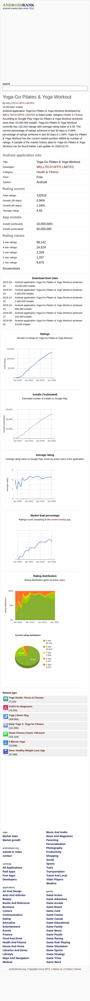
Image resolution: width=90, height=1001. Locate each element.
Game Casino (54, 914)
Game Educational (57, 922)
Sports (50, 863)
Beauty (7, 899)
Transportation (55, 871)
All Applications (12, 867)
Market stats (10, 836)
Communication (12, 914)
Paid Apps (9, 871)
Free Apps (9, 875)
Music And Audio (56, 832)
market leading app (61, 519)
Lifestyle (8, 954)
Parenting (52, 840)
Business (8, 906)
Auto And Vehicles (14, 895)
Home (78, 969)
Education (9, 922)
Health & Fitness (73, 114)
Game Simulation (57, 946)
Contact (68, 969)
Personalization (56, 844)
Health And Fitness (14, 942)
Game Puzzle (54, 934)
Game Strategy (55, 954)
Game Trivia (53, 958)
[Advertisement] (35, 45)
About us (57, 969)
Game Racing (54, 938)
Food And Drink (12, 938)
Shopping (52, 855)
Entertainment (11, 926)
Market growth (12, 840)
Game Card (53, 910)
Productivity (53, 851)
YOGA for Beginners (20, 706)
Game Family (54, 926)
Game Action (54, 895)
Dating (7, 918)
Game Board (54, 906)
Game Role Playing (58, 942)
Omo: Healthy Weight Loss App (27, 750)
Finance (8, 934)
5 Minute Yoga (17, 741)
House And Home (13, 946)
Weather (51, 883)
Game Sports (54, 950)
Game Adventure (56, 899)
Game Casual (54, 918)
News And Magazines (59, 836)
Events (7, 930)
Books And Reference (16, 903)
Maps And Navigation (16, 958)
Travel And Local (56, 875)
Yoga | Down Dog (19, 715)
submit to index (12, 851)
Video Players (54, 879)
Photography (54, 847)
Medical (7, 962)
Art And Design (12, 891)
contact (7, 855)
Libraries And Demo (15, 950)
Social (50, 859)
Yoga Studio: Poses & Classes (26, 697)
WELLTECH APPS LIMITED (20, 103)
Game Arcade (54, 903)
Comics (7, 910)
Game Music (54, 930)
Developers (10, 879)
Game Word (53, 962)
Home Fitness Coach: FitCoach (27, 732)
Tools (49, 867)
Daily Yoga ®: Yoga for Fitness (26, 724)
